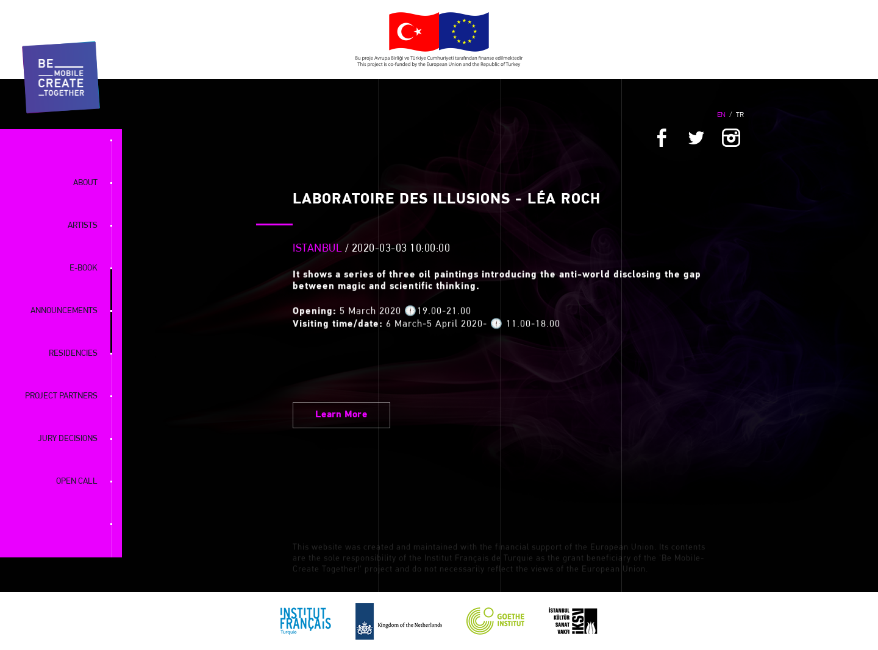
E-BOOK (84, 268)
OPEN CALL (77, 481)
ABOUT (85, 183)
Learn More (341, 415)
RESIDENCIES (73, 353)
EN (721, 115)
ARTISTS (83, 225)
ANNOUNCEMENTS (64, 311)
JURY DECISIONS (68, 438)
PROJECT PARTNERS (61, 396)
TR (740, 115)
